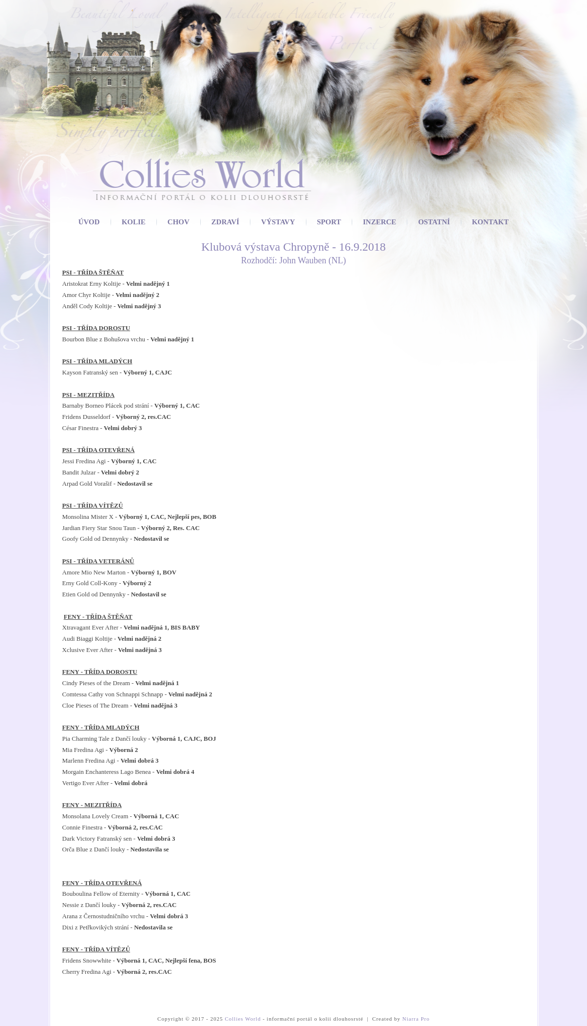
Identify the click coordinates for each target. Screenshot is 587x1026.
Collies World (243, 1019)
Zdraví (225, 222)
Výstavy (278, 222)
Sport (329, 222)
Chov (178, 222)
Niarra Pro (416, 1019)
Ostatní (434, 222)
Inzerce (379, 222)
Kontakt (490, 222)
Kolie (134, 222)
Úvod (89, 222)
